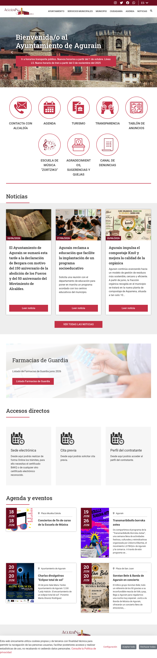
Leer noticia (35, 310)
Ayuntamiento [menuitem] (56, 11)
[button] (12, 52)
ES (144, 3)
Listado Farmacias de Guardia (33, 383)
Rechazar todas (148, 647)
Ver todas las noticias (78, 326)
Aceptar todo (128, 647)
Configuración (110, 647)
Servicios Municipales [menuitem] (80, 11)
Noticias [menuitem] (142, 11)
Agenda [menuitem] (130, 11)
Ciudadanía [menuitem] (116, 11)
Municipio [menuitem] (101, 11)
